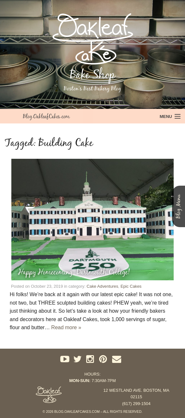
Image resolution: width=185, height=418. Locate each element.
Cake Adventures (102, 286)
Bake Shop (92, 74)
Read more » (66, 327)
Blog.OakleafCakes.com (46, 116)
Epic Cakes (131, 286)
